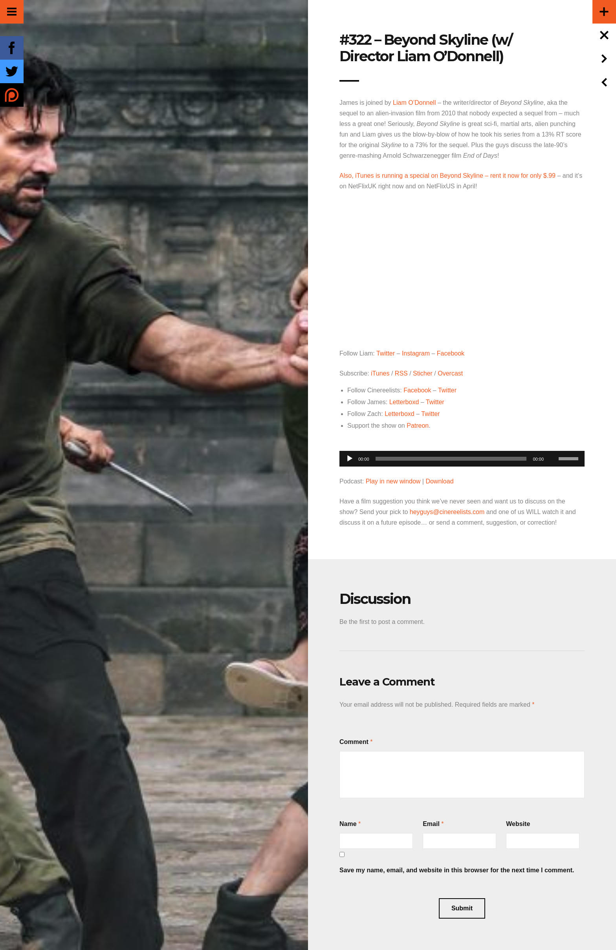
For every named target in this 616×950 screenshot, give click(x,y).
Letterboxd (404, 402)
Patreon (418, 425)
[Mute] (552, 446)
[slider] (451, 459)
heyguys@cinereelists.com (447, 512)
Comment (353, 741)
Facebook (450, 353)
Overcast (450, 373)
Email (431, 824)
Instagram (416, 353)
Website (518, 824)
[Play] (350, 459)
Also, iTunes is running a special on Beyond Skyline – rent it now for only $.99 (447, 175)
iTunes (380, 373)
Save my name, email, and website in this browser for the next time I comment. (456, 870)
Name (348, 824)
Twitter (385, 353)
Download (439, 481)
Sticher (423, 373)
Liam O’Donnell (414, 102)
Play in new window (393, 481)
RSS (401, 373)
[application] (462, 457)
